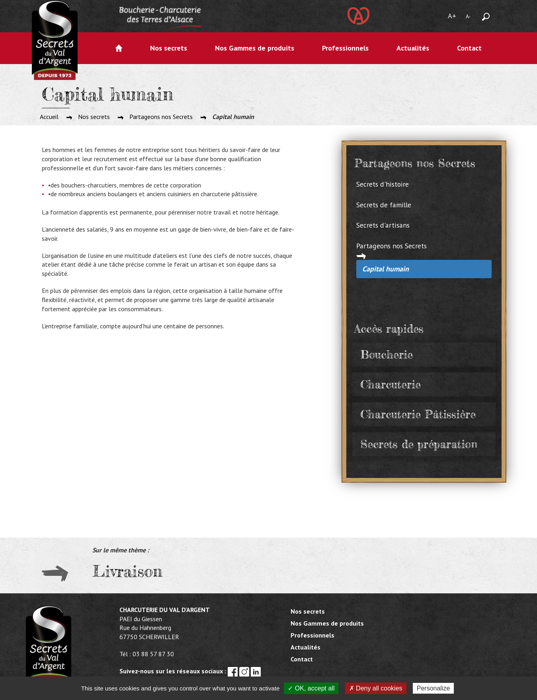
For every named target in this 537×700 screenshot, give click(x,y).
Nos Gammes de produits (254, 48)
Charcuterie (390, 384)
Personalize (433, 688)
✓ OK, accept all (311, 688)
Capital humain (385, 268)
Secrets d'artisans (383, 225)
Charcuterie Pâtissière (418, 414)
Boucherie (386, 354)
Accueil (119, 48)
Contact (469, 48)
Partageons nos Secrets (161, 117)
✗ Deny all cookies (375, 688)
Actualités (412, 48)
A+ (452, 15)
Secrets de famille (383, 204)
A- (468, 16)
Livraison (127, 571)
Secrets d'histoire (382, 184)
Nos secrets (168, 48)
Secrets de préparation (419, 444)
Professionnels (345, 48)
